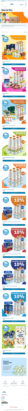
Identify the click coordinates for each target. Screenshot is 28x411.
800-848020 (21, 4)
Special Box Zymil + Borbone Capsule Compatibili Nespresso (11, 221)
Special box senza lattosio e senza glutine (9, 125)
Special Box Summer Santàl (7, 350)
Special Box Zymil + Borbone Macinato (8, 318)
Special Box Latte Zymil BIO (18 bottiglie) (9, 157)
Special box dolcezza (6, 93)
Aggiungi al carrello (14, 64)
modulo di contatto (6, 386)
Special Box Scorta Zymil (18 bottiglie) (8, 189)
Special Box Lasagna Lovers (7, 61)
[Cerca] (12, 7)
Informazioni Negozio (4, 394)
